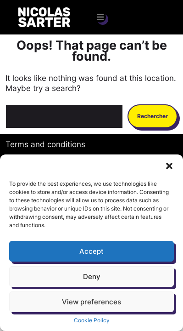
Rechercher (152, 116)
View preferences (91, 301)
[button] (169, 166)
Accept (91, 251)
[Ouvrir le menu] (100, 17)
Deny (91, 276)
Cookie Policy (92, 320)
